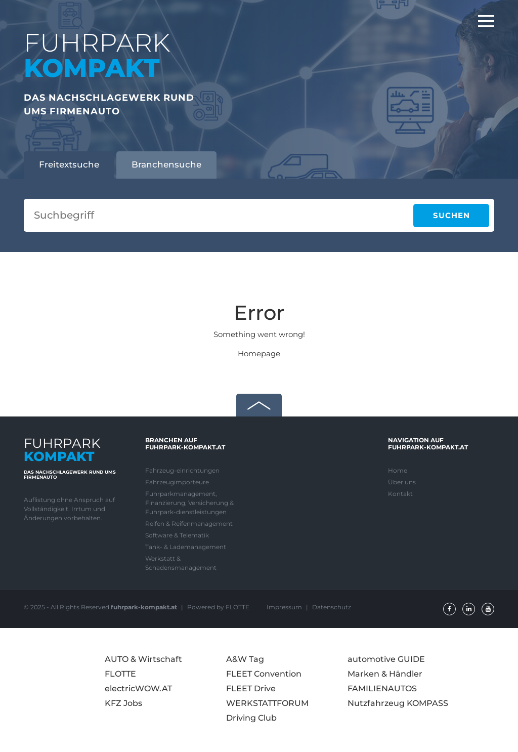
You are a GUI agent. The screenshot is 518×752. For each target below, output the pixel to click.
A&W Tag (245, 659)
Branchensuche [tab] (166, 164)
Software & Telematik (177, 535)
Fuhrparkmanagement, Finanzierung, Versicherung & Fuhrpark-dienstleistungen (189, 503)
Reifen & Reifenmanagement (189, 523)
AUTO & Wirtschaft (143, 659)
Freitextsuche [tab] (69, 164)
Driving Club (251, 718)
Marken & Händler (385, 674)
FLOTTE (120, 674)
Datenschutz (331, 607)
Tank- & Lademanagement (185, 547)
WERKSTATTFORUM (267, 703)
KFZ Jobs (123, 703)
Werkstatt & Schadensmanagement (181, 563)
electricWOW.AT (138, 688)
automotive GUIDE (386, 659)
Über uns (402, 482)
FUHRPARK (97, 55)
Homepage (259, 353)
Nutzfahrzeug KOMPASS (398, 703)
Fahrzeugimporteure (177, 482)
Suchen (451, 215)
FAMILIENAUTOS (382, 688)
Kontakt (400, 493)
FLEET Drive (251, 688)
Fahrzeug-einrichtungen (182, 470)
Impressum (285, 607)
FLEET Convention (263, 674)
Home (397, 470)
